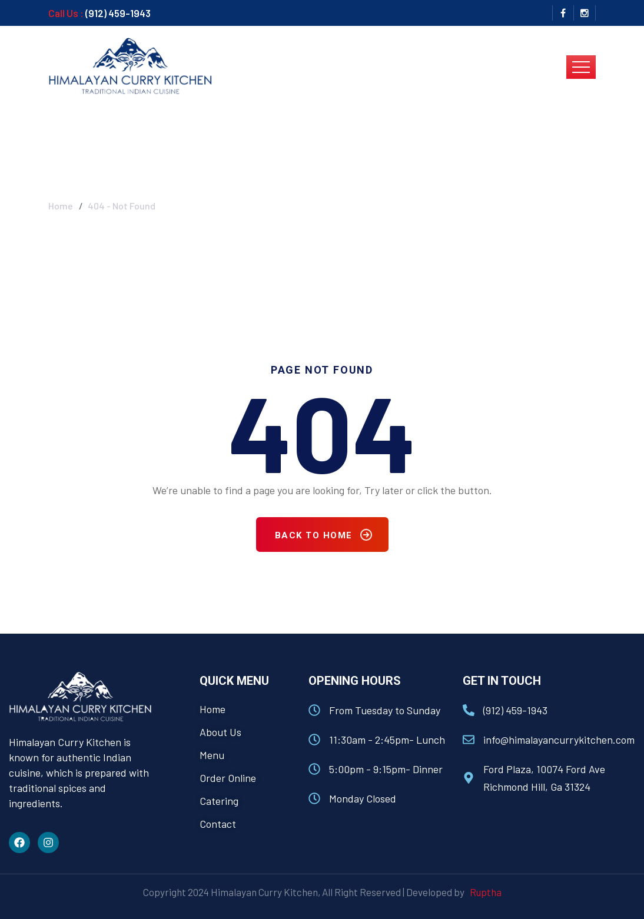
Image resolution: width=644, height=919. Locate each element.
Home (60, 197)
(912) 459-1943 (118, 13)
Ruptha (484, 892)
